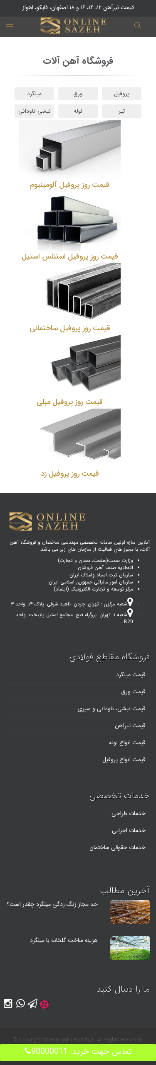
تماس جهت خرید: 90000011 (78, 1051)
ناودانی (104, 708)
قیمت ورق (133, 691)
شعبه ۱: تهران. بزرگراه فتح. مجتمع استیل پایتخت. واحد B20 (74, 618)
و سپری (86, 708)
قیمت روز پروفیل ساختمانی (70, 328)
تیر (122, 111)
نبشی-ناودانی (34, 111)
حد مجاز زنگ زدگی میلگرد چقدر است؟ (52, 904)
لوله (78, 111)
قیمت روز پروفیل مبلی (70, 402)
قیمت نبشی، (130, 708)
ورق (78, 93)
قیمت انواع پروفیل (124, 759)
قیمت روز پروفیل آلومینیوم (69, 185)
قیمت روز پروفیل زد (70, 473)
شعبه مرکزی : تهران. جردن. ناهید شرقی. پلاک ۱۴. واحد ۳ (72, 604)
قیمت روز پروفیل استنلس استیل (70, 256)
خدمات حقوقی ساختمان (117, 847)
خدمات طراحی (128, 813)
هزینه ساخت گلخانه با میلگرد (64, 940)
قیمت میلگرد (131, 674)
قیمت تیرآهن (130, 725)
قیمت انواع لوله (127, 742)
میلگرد (34, 93)
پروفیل (121, 93)
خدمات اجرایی (129, 830)
